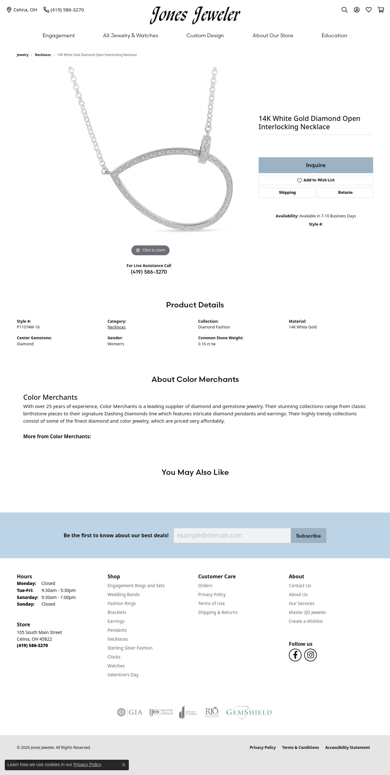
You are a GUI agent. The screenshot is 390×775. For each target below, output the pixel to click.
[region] (150, 162)
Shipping (287, 193)
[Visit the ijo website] (161, 712)
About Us (298, 594)
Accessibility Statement (347, 747)
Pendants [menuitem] (117, 630)
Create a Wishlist (306, 621)
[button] (344, 9)
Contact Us (300, 585)
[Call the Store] (32, 645)
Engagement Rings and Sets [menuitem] (136, 585)
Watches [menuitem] (116, 666)
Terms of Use (211, 603)
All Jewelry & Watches (130, 35)
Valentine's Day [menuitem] (123, 675)
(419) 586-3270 (149, 272)
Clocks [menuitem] (114, 657)
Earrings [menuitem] (116, 621)
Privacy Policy (212, 594)
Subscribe (308, 535)
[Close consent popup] (124, 765)
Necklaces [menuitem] (118, 639)
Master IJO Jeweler (307, 612)
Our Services (302, 603)
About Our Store (273, 35)
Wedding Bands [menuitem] (124, 594)
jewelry (23, 55)
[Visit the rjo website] (212, 712)
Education (334, 35)
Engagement (59, 35)
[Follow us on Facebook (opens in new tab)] (295, 655)
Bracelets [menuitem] (117, 612)
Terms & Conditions (300, 747)
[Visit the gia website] (130, 712)
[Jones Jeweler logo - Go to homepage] (195, 14)
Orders (205, 585)
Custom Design (205, 35)
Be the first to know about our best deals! (116, 535)
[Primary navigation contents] (195, 35)
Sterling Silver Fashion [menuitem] (130, 648)
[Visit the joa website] (188, 712)
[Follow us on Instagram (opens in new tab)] (310, 655)
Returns (345, 193)
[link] (21, 9)
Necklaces (43, 55)
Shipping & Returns (218, 612)
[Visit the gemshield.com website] (249, 712)
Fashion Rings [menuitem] (122, 603)
